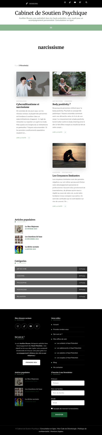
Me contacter (58, 367)
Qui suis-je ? (57, 334)
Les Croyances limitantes (66, 175)
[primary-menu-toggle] (51, 28)
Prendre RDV (31, 362)
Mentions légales (56, 431)
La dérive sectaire (32, 247)
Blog (55, 362)
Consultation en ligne (48, 429)
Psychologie (21, 101)
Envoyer (59, 415)
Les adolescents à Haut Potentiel (69, 348)
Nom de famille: (57, 389)
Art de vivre (58, 101)
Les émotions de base (33, 237)
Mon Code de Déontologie (66, 429)
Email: (53, 399)
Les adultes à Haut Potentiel (67, 353)
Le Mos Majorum (32, 227)
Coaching (68, 101)
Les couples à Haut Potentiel (67, 358)
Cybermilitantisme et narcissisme (27, 105)
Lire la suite (21, 138)
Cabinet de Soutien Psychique (51, 13)
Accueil (56, 324)
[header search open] (86, 2)
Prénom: (54, 379)
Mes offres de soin (60, 339)
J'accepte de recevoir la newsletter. (65, 409)
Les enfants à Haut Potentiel (67, 343)
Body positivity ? (61, 104)
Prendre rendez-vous (61, 329)
